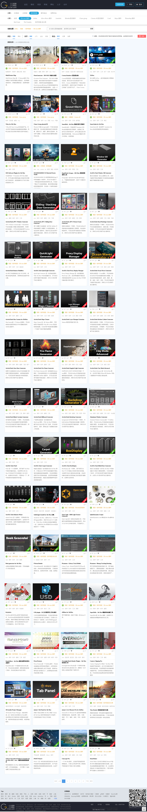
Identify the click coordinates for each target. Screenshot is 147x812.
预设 (52, 169)
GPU (49, 560)
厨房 (108, 316)
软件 (63, 71)
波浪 (108, 267)
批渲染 (72, 657)
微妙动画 (112, 796)
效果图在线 (85, 796)
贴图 (52, 316)
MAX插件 (17, 706)
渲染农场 (67, 796)
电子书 (11, 798)
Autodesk (58, 18)
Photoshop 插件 (130, 18)
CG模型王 (106, 796)
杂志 (26, 796)
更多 (139, 4)
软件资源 (34, 13)
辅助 (105, 511)
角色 (22, 796)
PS (5, 796)
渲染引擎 (73, 71)
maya (52, 120)
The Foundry (28, 22)
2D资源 (24, 13)
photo (34, 796)
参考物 (78, 120)
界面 (73, 169)
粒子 (105, 71)
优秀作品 (54, 13)
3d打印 (82, 794)
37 (57, 748)
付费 (63, 36)
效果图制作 (75, 794)
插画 (21, 794)
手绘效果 (36, 755)
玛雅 (56, 120)
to (47, 796)
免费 (69, 36)
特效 (35, 120)
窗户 (28, 364)
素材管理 (23, 706)
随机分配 (19, 71)
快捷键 (21, 608)
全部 (15, 18)
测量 (77, 608)
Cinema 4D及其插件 (97, 18)
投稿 (143, 36)
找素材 (108, 794)
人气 (36, 36)
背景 (80, 413)
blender (14, 796)
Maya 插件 (118, 18)
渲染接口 (53, 511)
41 (57, 553)
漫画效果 (42, 755)
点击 (41, 36)
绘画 (17, 794)
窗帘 (28, 413)
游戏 (2, 798)
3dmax (48, 755)
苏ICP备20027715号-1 (99, 809)
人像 (34, 798)
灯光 (77, 364)
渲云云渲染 (98, 796)
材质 (24, 71)
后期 (32, 794)
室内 (2, 796)
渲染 (76, 657)
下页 (87, 781)
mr (45, 169)
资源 (14, 36)
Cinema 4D (77, 117)
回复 (46, 36)
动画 (108, 71)
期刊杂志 (44, 13)
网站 (19, 36)
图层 (77, 316)
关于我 (100, 804)
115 (57, 65)
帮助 (129, 4)
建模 (40, 71)
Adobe (35, 18)
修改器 (21, 267)
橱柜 (112, 316)
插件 (47, 71)
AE (38, 798)
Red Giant (17, 22)
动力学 (113, 71)
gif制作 (102, 794)
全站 (16, 28)
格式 (45, 608)
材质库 (56, 169)
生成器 (113, 413)
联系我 (108, 804)
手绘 (25, 794)
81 (57, 163)
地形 (80, 755)
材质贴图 (48, 166)
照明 (105, 755)
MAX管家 (67, 798)
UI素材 (97, 794)
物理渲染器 (79, 71)
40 (29, 699)
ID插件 (14, 71)
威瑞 (15, 120)
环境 (84, 413)
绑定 (105, 120)
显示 (108, 364)
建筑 (30, 798)
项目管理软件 (10, 706)
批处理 (67, 657)
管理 (80, 316)
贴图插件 (8, 71)
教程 (66, 117)
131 (85, 65)
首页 (26, 5)
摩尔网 (91, 796)
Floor (53, 71)
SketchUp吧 (114, 794)
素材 (50, 794)
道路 (108, 218)
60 (29, 65)
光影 (80, 364)
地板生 (36, 71)
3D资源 (16, 13)
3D (15, 798)
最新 (31, 36)
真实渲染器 (105, 706)
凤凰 (49, 120)
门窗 (52, 218)
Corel (109, 18)
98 (57, 114)
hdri (63, 511)
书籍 (51, 796)
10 (113, 504)
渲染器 (67, 71)
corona (42, 169)
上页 (59, 781)
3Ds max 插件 (25, 18)
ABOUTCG (67, 794)
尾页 (91, 781)
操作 (17, 608)
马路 (112, 218)
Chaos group (83, 18)
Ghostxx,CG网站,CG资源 (8, 5)
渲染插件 (47, 511)
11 (29, 651)
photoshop (40, 796)
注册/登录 (120, 4)
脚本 (43, 71)
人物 (54, 794)
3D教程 (71, 117)
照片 (22, 798)
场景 (24, 657)
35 (57, 504)
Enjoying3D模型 (75, 796)
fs (34, 560)
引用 (73, 120)
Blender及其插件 (70, 18)
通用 (58, 36)
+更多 (55, 798)
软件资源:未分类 (40, 22)
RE (45, 798)
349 (29, 114)
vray (19, 120)
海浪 (105, 267)
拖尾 (112, 267)
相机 (105, 657)
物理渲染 (112, 706)
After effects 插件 (46, 18)
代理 (56, 657)
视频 (42, 798)
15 (85, 651)
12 (85, 114)
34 (113, 699)
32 (29, 163)
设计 (9, 796)
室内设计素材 (89, 794)
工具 (101, 71)
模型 (6, 794)
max (50, 71)
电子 (6, 798)
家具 (36, 794)
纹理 (49, 657)
